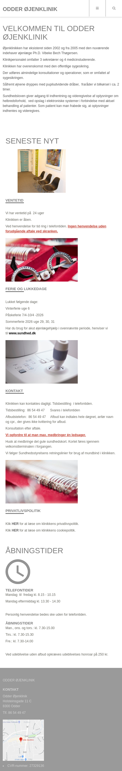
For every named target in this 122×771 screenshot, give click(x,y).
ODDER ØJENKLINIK (30, 9)
